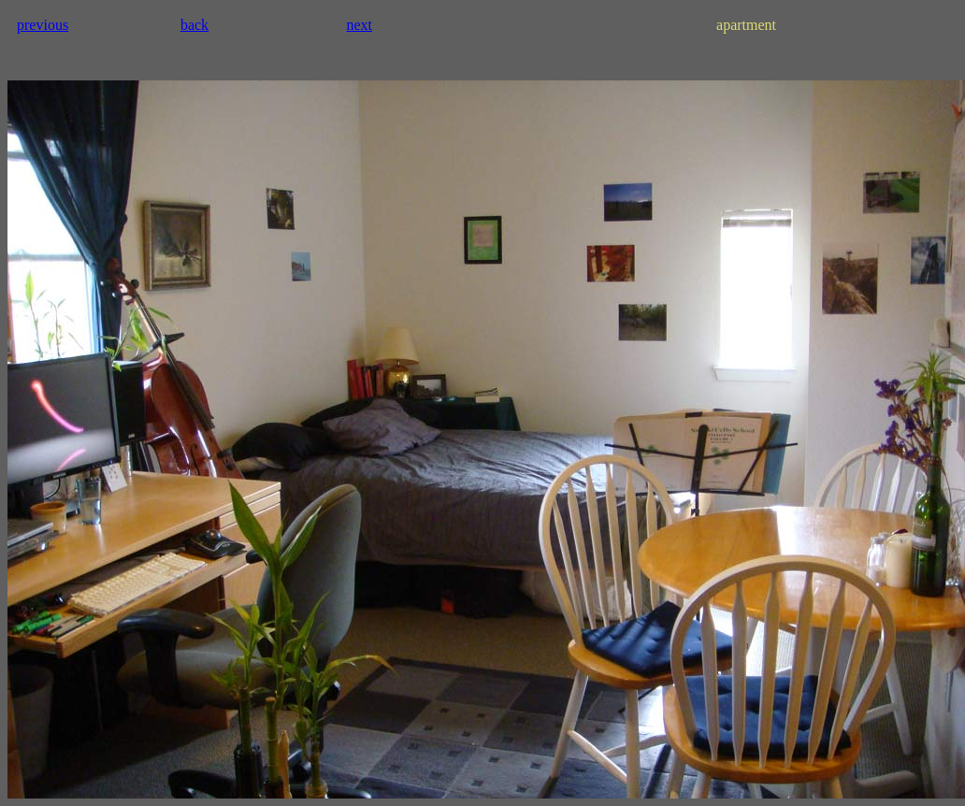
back (194, 25)
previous (42, 25)
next (359, 25)
